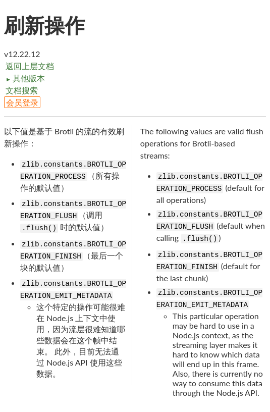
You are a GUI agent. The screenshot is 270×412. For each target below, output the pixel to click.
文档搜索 (22, 90)
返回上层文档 (30, 66)
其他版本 (25, 78)
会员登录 (22, 102)
